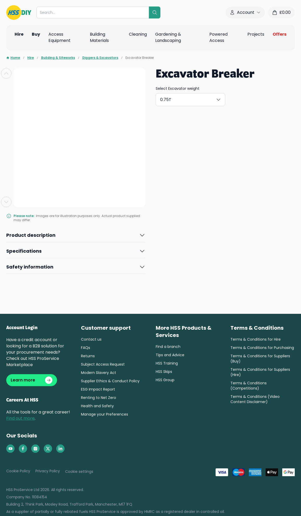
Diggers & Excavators (100, 58)
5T (237, 98)
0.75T (172, 98)
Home (13, 58)
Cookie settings (79, 473)
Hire (30, 58)
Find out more (20, 420)
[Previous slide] (6, 73)
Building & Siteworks (58, 58)
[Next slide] (6, 202)
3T (217, 98)
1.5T (196, 98)
